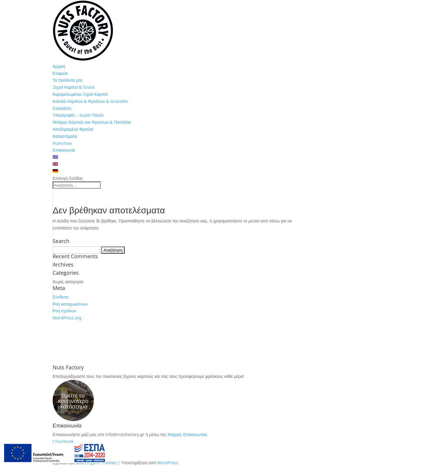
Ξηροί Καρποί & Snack (73, 87)
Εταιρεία (60, 73)
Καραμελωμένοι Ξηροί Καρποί (80, 94)
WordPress (167, 462)
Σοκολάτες (62, 108)
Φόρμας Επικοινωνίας (187, 434)
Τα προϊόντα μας (68, 80)
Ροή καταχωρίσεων (70, 304)
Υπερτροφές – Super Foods (78, 115)
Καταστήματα (65, 136)
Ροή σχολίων (64, 311)
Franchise (62, 143)
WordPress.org (67, 318)
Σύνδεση (61, 297)
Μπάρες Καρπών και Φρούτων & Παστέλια (92, 122)
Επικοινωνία (64, 150)
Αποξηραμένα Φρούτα (73, 129)
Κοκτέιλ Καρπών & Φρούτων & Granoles (90, 101)
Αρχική (59, 66)
